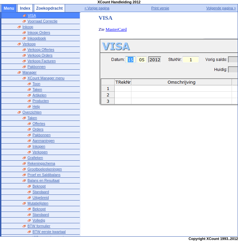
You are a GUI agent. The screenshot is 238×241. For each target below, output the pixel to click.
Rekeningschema (41, 163)
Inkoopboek (36, 38)
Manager (29, 72)
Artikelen (39, 95)
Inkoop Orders (38, 32)
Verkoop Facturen (41, 61)
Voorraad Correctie (42, 21)
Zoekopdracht (49, 8)
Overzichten (32, 112)
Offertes (39, 124)
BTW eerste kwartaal (49, 232)
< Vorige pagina (96, 8)
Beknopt (39, 186)
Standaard (41, 192)
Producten (41, 101)
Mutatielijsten (37, 203)
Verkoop (29, 44)
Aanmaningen (44, 141)
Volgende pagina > (221, 8)
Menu (9, 8)
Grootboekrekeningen (44, 169)
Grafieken (35, 158)
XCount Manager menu (45, 78)
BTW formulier (38, 226)
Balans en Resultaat (43, 180)
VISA (32, 15)
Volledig (39, 220)
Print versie (160, 8)
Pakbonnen (36, 67)
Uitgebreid (41, 197)
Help (36, 106)
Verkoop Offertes (40, 50)
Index (25, 8)
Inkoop (27, 27)
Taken (37, 89)
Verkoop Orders (40, 55)
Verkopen (40, 152)
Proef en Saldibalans (43, 175)
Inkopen (39, 146)
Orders (38, 129)
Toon (36, 84)
